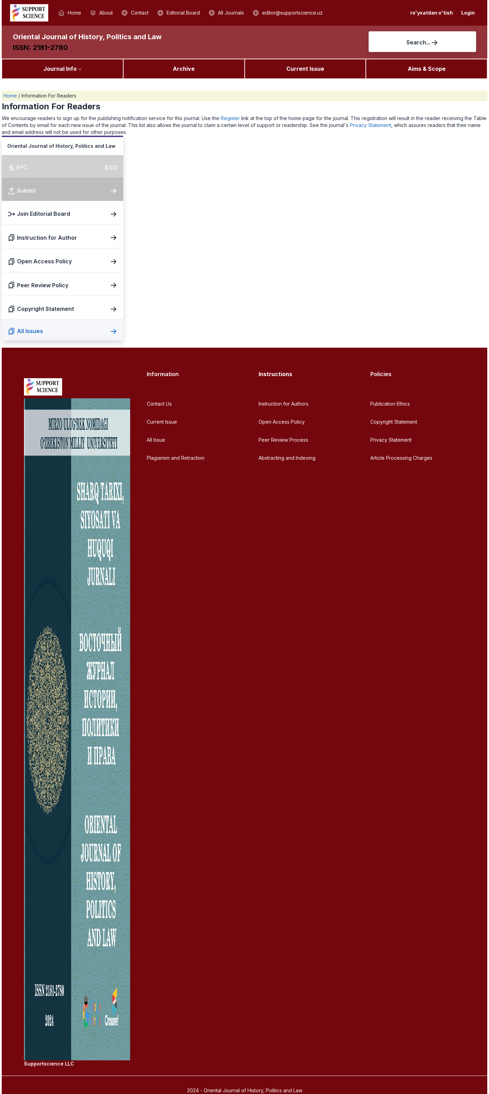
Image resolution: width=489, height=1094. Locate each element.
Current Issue (305, 68)
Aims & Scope (427, 68)
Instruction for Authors (284, 404)
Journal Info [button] (60, 68)
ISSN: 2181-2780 (40, 47)
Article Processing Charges (401, 458)
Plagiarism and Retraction (175, 458)
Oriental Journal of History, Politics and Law (87, 37)
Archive (184, 68)
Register (230, 118)
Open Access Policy (282, 422)
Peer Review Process (283, 440)
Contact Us (159, 404)
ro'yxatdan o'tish (431, 13)
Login (468, 13)
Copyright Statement (393, 422)
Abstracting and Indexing (287, 458)
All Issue (156, 440)
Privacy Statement (370, 125)
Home (10, 96)
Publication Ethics (390, 404)
